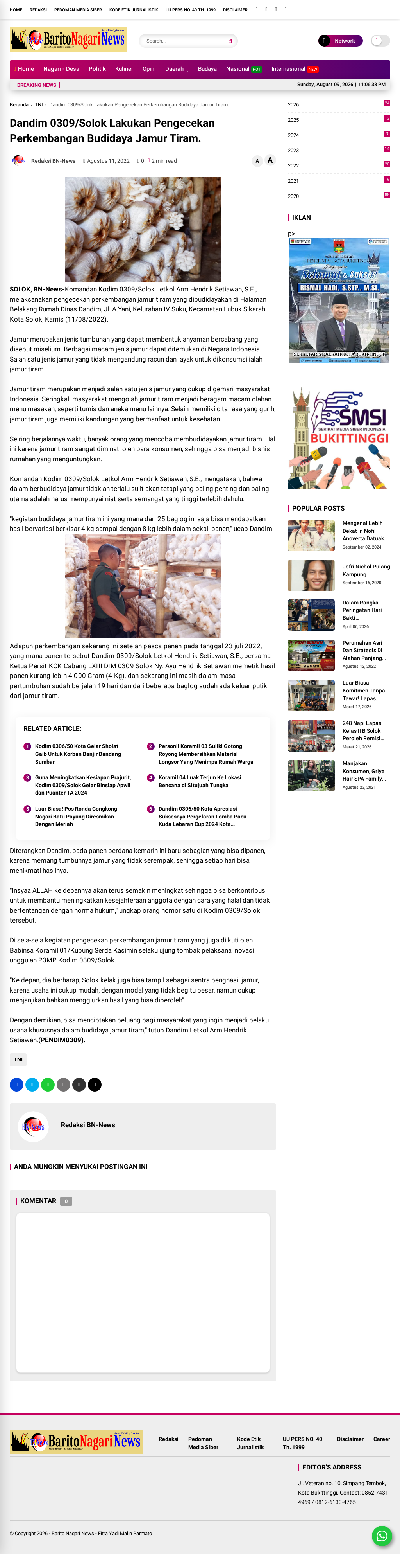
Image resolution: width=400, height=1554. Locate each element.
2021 (339, 181)
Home (16, 10)
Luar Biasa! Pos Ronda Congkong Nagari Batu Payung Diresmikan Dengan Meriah (76, 816)
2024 (339, 135)
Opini (149, 68)
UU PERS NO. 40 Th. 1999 (191, 10)
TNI (39, 105)
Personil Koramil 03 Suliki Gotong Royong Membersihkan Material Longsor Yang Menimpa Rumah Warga (206, 753)
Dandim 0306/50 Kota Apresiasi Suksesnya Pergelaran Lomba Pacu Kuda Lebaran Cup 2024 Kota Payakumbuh (202, 817)
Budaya (207, 68)
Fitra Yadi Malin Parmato (125, 1533)
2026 (339, 105)
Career (381, 1439)
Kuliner (124, 68)
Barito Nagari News (73, 1533)
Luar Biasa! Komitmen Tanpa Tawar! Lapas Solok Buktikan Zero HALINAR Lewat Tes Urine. (364, 691)
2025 (339, 120)
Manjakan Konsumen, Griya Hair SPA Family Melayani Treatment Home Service (364, 771)
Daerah (174, 68)
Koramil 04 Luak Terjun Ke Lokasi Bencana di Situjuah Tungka (200, 781)
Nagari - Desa (61, 68)
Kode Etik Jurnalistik (133, 10)
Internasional (295, 69)
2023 (339, 150)
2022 (339, 166)
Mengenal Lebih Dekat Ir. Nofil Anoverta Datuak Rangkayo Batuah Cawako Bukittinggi (364, 531)
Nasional (244, 69)
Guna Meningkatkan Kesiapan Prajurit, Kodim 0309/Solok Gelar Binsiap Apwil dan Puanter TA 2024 (83, 785)
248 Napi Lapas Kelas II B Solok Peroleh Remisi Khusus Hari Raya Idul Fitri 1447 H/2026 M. (364, 731)
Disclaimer (235, 10)
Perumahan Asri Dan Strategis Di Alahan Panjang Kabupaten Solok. (364, 651)
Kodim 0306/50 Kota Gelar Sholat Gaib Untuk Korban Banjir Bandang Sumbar (78, 753)
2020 (339, 196)
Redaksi (38, 10)
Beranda (19, 105)
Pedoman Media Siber (78, 10)
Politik (97, 68)
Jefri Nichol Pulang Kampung (366, 570)
